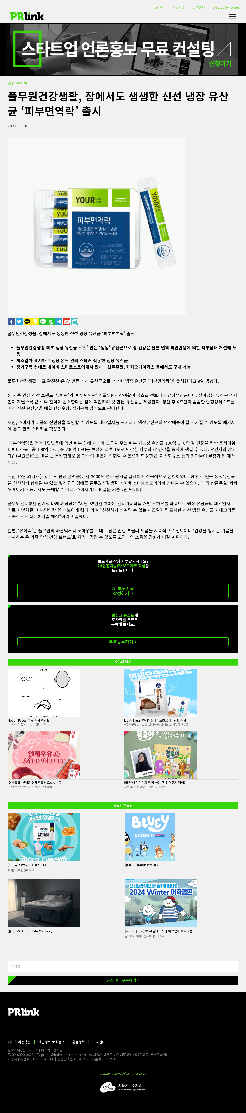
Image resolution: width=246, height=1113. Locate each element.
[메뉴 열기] (232, 16)
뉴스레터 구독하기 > (123, 980)
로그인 (160, 7)
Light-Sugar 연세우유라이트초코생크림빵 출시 (155, 720)
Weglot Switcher (226, 7)
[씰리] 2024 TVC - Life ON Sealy (30, 931)
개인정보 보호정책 (51, 1041)
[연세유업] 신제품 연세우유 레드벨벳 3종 (34, 782)
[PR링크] (27, 16)
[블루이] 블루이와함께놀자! (142, 865)
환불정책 (78, 1041)
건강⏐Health (17, 82)
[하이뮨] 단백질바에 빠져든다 (27, 865)
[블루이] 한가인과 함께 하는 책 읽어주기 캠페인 (155, 782)
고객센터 (198, 7)
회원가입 (178, 7)
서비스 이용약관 (19, 1041)
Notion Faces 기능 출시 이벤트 (29, 720)
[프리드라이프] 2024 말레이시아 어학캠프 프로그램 (158, 931)
